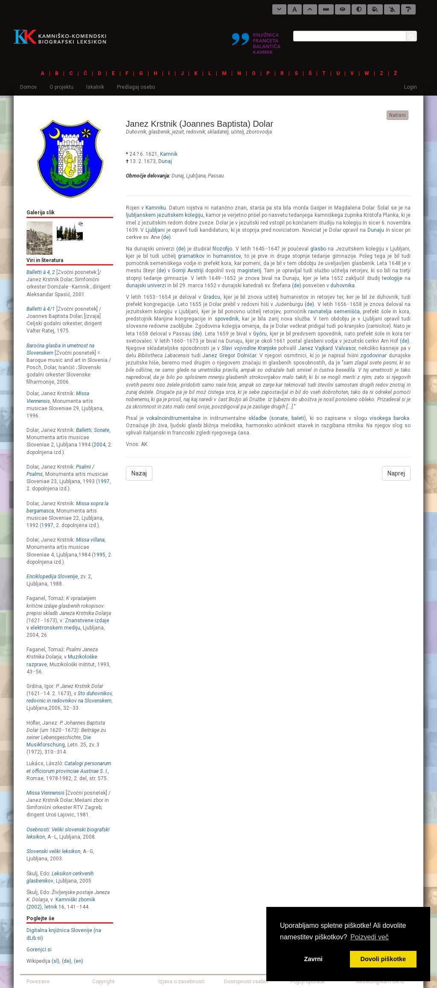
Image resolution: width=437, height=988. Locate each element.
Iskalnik (95, 87)
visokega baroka (389, 418)
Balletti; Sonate (92, 430)
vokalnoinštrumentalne (173, 418)
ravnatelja (320, 312)
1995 (99, 555)
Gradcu (211, 297)
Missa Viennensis (45, 793)
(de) (66, 961)
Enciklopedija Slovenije (52, 577)
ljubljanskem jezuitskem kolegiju (164, 215)
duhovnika (342, 286)
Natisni (397, 115)
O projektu (61, 87)
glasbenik (159, 132)
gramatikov (191, 256)
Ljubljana (196, 176)
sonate (279, 418)
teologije (392, 278)
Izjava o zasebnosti (181, 982)
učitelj (237, 132)
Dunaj (165, 161)
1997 (104, 481)
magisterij (249, 271)
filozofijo (222, 249)
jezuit (178, 132)
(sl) (55, 961)
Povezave (38, 982)
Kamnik (169, 154)
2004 (99, 445)
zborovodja (259, 132)
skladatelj (218, 132)
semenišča (347, 312)
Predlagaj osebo (136, 87)
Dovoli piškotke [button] (383, 959)
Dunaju (375, 230)
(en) (78, 961)
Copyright (103, 982)
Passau (216, 176)
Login (410, 87)
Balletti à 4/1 (40, 309)
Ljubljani (155, 230)
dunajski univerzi (146, 286)
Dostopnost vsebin (246, 982)
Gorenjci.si (39, 950)
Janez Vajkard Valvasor (326, 348)
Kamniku (156, 208)
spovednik (227, 319)
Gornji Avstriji (188, 271)
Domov (28, 87)
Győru (260, 334)
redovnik (195, 132)
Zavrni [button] (313, 959)
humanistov (227, 256)
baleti (297, 418)
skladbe (257, 418)
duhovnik (136, 132)
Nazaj (139, 473)
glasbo (318, 249)
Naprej (396, 473)
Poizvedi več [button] (369, 937)
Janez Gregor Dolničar (229, 355)
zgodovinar (373, 355)
